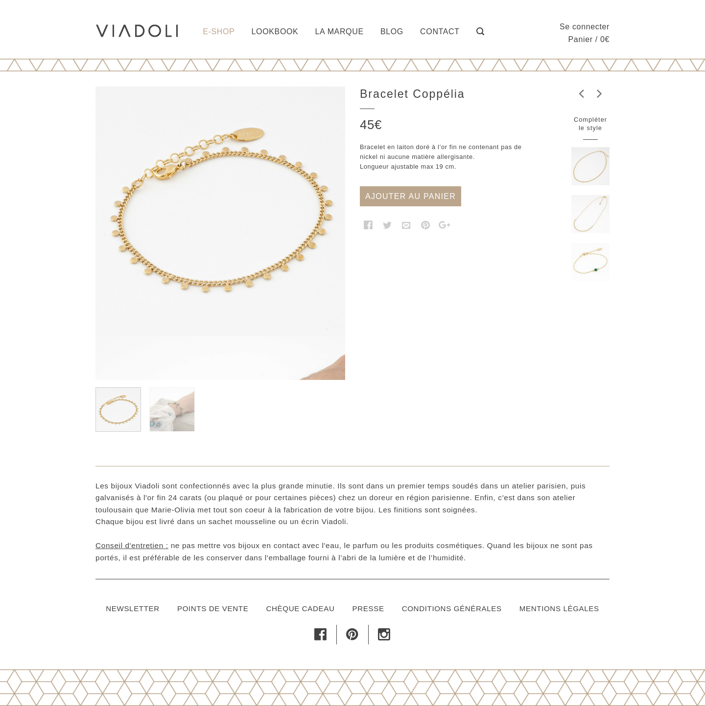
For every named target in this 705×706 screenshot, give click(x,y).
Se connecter (585, 26)
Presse (368, 608)
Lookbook (275, 31)
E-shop (219, 31)
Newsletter (133, 608)
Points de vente (212, 608)
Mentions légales (559, 608)
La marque (339, 31)
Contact (440, 31)
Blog (391, 31)
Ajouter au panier (410, 196)
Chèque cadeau (300, 608)
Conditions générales (452, 608)
